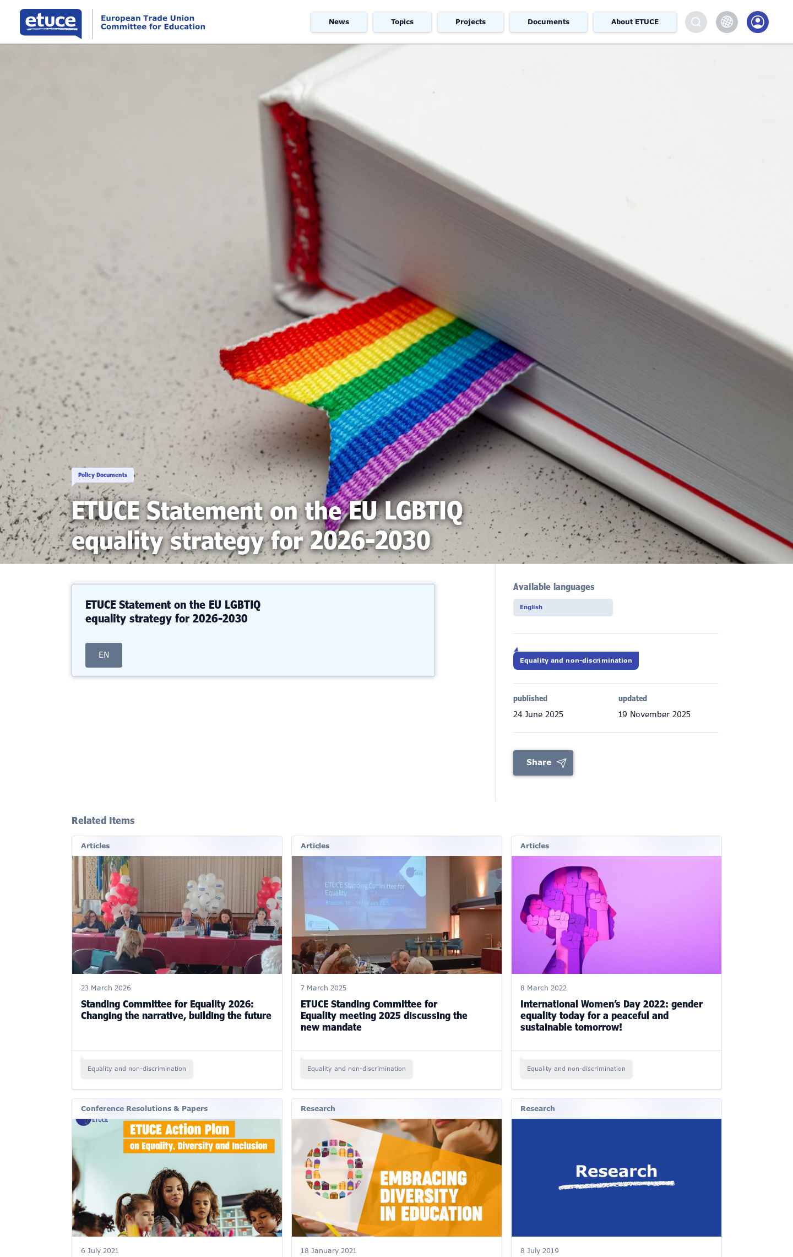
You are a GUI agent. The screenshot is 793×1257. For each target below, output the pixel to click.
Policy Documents (125, 463)
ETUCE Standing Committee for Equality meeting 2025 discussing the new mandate (384, 1025)
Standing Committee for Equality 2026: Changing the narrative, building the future (176, 1019)
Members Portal (758, 22)
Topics (402, 22)
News (339, 22)
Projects (470, 22)
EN (104, 655)
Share (538, 773)
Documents (548, 22)
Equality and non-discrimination (597, 668)
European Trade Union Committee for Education (150, 22)
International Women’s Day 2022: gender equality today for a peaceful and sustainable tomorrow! (611, 1025)
